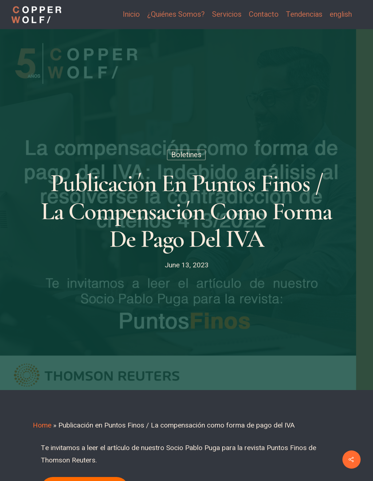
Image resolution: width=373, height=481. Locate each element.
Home (42, 425)
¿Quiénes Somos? (176, 15)
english (341, 15)
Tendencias (304, 15)
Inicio (131, 15)
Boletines (186, 155)
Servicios (227, 15)
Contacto (264, 15)
